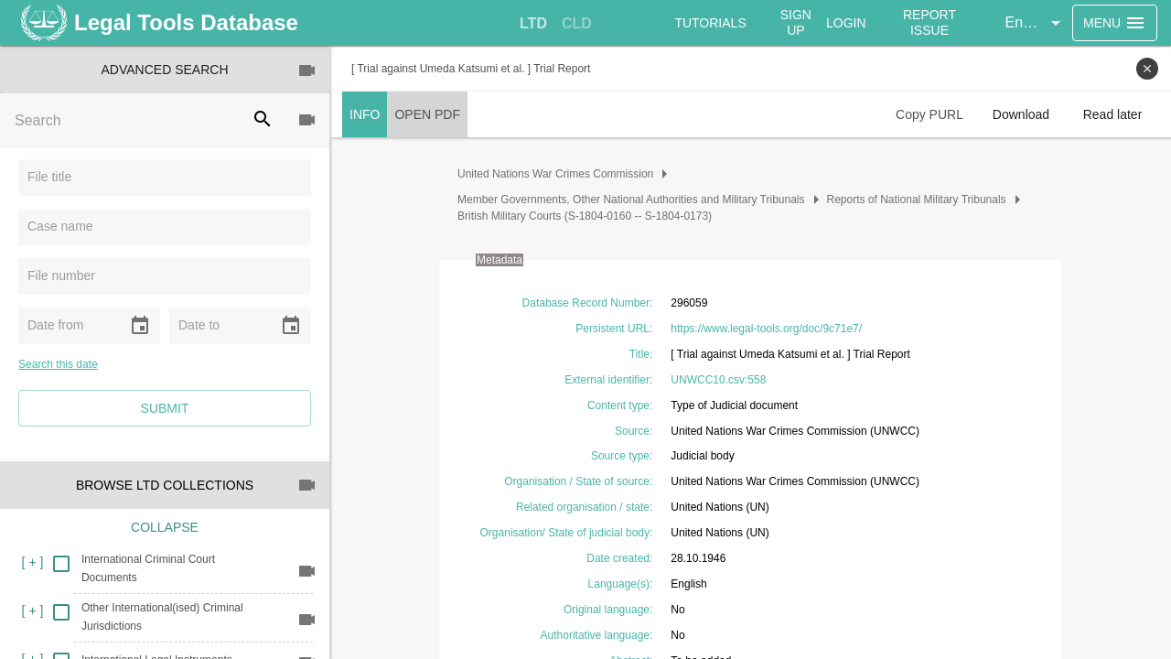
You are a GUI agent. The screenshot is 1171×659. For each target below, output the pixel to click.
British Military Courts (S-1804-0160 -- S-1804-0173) (584, 216)
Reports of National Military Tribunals (916, 199)
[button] (1035, 23)
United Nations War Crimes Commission (555, 173)
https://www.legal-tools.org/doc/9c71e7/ (766, 328)
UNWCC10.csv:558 (718, 379)
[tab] (533, 24)
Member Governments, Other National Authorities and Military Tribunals (631, 199)
